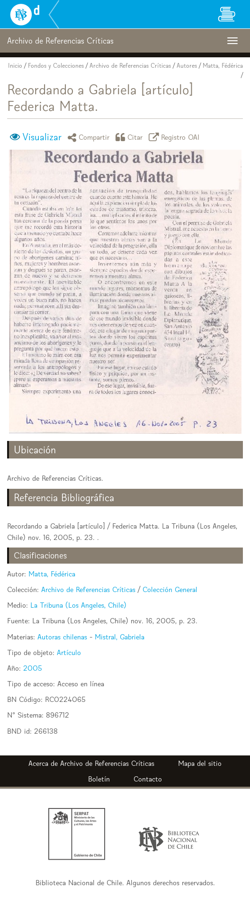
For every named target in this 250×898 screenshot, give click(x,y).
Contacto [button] (148, 778)
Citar (131, 137)
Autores (187, 66)
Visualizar (42, 137)
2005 (32, 668)
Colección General (170, 589)
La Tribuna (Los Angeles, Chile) (78, 605)
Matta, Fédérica (223, 66)
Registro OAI (176, 137)
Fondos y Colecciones (56, 66)
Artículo (69, 652)
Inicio (15, 66)
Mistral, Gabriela (119, 636)
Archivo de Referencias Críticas (130, 66)
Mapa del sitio (200, 763)
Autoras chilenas (62, 636)
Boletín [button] (99, 778)
